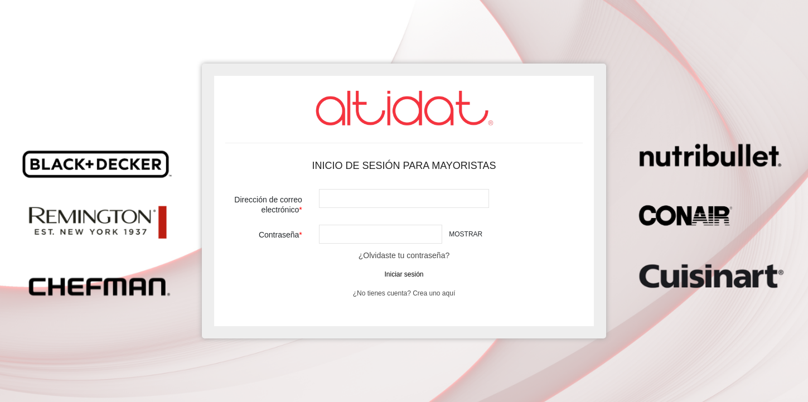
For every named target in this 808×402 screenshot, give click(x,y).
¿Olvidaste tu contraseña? (404, 255)
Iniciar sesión (403, 274)
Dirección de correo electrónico (268, 204)
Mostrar (465, 234)
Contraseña (279, 234)
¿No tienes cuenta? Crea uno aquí (404, 293)
